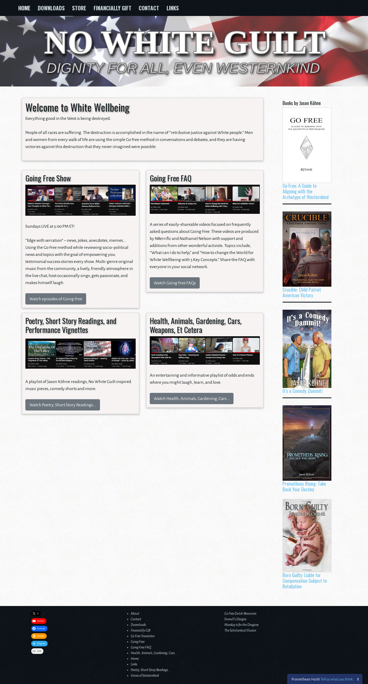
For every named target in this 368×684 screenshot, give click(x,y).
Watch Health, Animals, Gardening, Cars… (192, 398)
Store (79, 8)
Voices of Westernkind (145, 675)
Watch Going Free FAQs (175, 283)
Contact (149, 8)
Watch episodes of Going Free (55, 299)
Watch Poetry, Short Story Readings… (62, 405)
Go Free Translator (143, 636)
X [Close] (358, 678)
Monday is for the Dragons (241, 625)
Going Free (138, 642)
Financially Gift (112, 8)
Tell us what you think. (337, 679)
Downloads (51, 8)
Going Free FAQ (141, 647)
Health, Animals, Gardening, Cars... (154, 653)
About (135, 613)
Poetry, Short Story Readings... (151, 670)
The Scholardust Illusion (240, 630)
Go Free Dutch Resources (240, 613)
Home (24, 8)
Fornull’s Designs (235, 619)
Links (173, 8)
